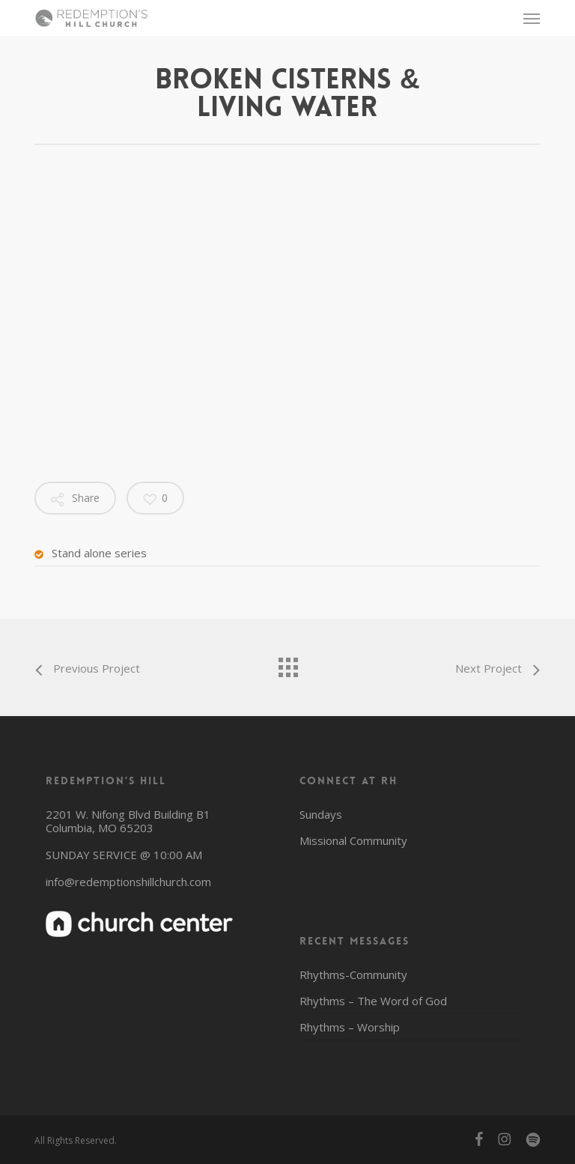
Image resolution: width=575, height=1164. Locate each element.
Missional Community (353, 840)
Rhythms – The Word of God (373, 1000)
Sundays (320, 814)
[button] (531, 17)
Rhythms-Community (353, 974)
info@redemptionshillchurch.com (128, 881)
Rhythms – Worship (349, 1026)
